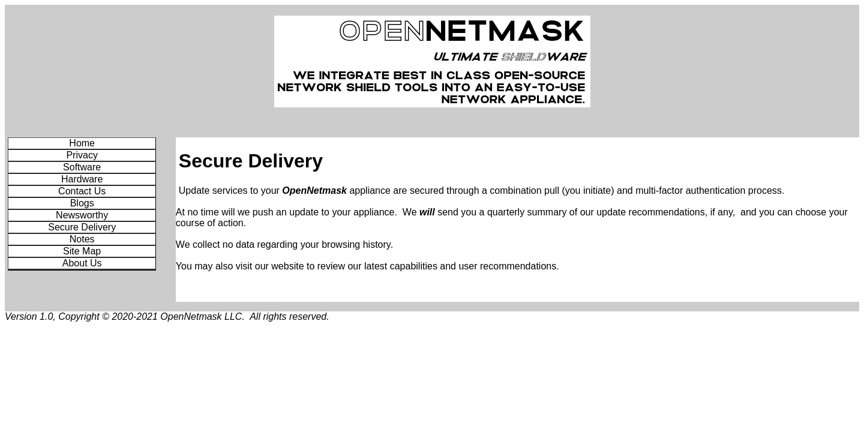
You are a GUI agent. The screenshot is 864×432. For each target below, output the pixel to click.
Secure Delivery (82, 227)
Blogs (82, 203)
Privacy (81, 155)
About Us (82, 263)
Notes (82, 239)
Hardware (82, 179)
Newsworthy (82, 215)
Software (82, 167)
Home (82, 143)
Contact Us (82, 191)
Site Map (82, 251)
